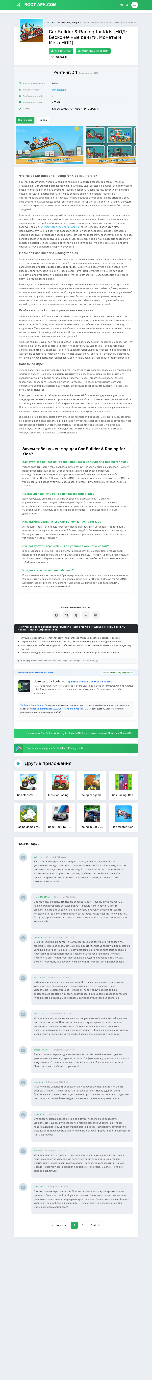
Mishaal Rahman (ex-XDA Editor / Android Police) (57, 709)
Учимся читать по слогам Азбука (60, 227)
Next (95, 1225)
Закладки (59, 56)
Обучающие (59, 89)
